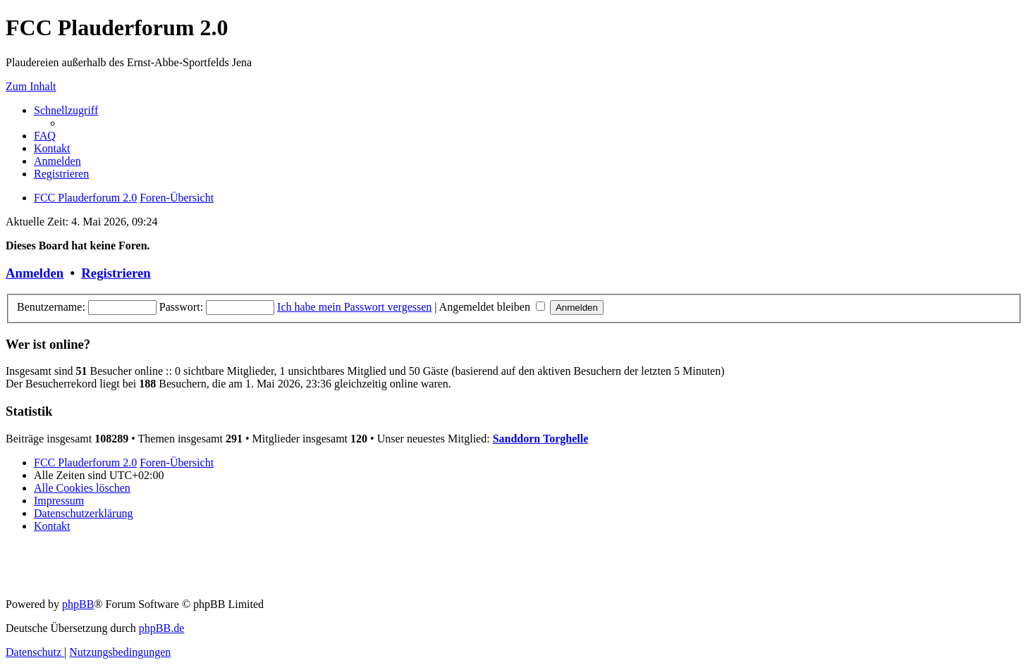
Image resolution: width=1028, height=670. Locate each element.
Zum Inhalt (31, 86)
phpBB (78, 604)
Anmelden (34, 273)
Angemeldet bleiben (492, 307)
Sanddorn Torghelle (541, 439)
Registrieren (115, 273)
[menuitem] (45, 136)
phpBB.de (161, 628)
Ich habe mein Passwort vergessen (354, 307)
